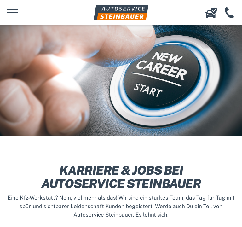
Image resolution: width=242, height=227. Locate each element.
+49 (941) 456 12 (229, 12)
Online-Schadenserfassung (211, 12)
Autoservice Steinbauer (121, 12)
